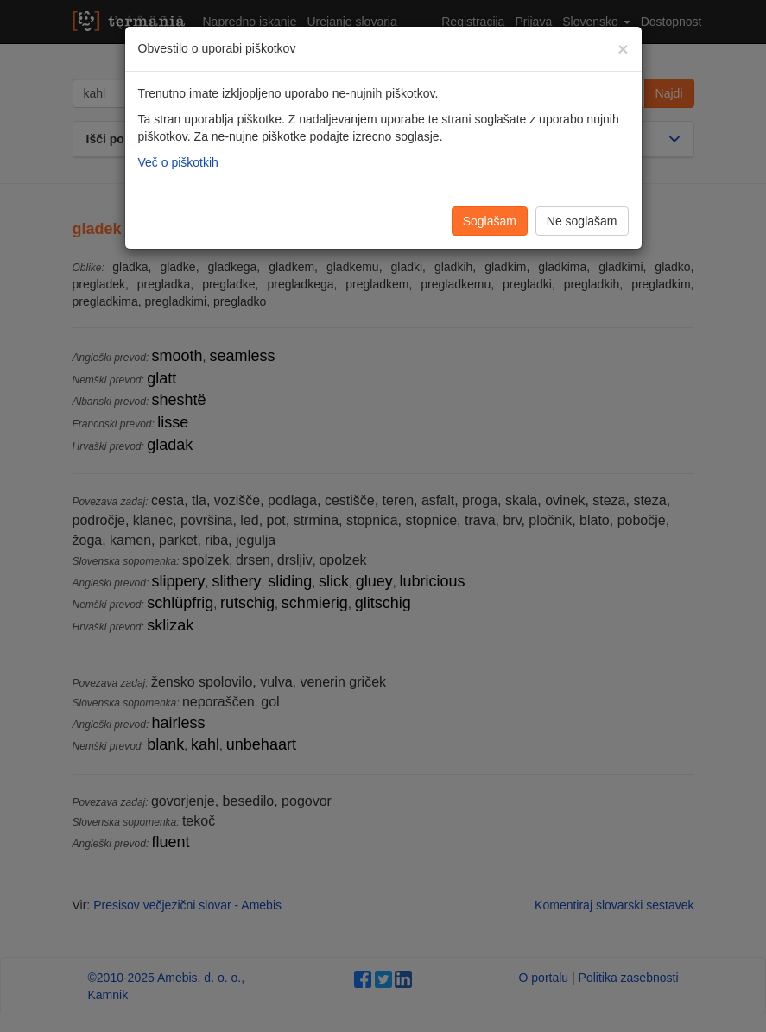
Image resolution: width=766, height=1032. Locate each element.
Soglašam (489, 221)
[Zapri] (622, 49)
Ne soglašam (582, 221)
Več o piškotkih (178, 162)
